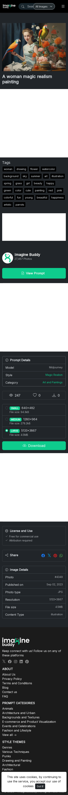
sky (25, 176)
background (11, 176)
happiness (57, 197)
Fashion (7, 769)
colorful (8, 197)
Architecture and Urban (18, 713)
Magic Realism (54, 374)
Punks (6, 756)
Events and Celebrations (19, 726)
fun (19, 197)
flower (34, 169)
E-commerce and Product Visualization (29, 721)
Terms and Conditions (17, 683)
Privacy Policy (12, 679)
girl (28, 183)
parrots (20, 204)
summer (35, 176)
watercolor (48, 169)
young (29, 197)
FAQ (5, 696)
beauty (38, 183)
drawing (21, 169)
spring (7, 183)
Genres (7, 747)
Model (34, 367)
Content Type (34, 614)
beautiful (42, 197)
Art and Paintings (53, 382)
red (51, 190)
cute (28, 190)
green (7, 190)
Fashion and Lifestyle (16, 730)
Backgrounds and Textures (21, 717)
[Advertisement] (34, 123)
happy (50, 183)
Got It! (40, 786)
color (18, 190)
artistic (7, 204)
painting (39, 190)
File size (34, 607)
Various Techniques (15, 752)
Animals (7, 708)
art (46, 176)
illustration (57, 176)
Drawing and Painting (16, 760)
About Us (8, 674)
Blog (5, 687)
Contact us (9, 692)
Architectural (11, 765)
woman (8, 169)
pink (59, 190)
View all (7, 735)
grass (18, 183)
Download (34, 445)
